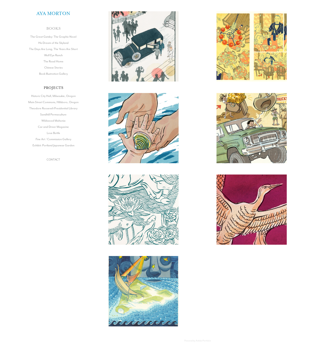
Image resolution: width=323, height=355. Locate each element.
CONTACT (53, 159)
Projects (53, 87)
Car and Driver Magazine (53, 127)
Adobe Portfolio (203, 340)
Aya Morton (53, 13)
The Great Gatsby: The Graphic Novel (53, 36)
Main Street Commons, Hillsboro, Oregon (53, 102)
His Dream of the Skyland (53, 43)
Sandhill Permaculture (53, 114)
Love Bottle (53, 133)
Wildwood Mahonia (53, 120)
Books (53, 28)
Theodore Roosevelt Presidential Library (53, 108)
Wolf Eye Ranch (53, 55)
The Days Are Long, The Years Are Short (53, 49)
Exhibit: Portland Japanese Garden (53, 145)
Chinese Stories (53, 67)
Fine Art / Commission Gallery (53, 139)
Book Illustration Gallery (53, 74)
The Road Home (53, 61)
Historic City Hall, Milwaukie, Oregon (53, 96)
